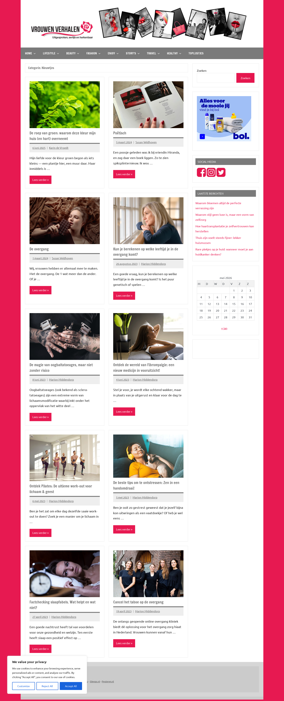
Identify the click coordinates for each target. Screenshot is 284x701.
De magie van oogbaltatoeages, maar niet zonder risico (63, 368)
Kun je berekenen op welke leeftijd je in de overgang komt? (147, 251)
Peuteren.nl (108, 682)
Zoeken (201, 70)
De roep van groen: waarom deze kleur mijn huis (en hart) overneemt (65, 135)
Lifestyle (51, 53)
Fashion (93, 53)
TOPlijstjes (196, 53)
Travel (153, 53)
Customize (23, 686)
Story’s (133, 53)
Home (30, 53)
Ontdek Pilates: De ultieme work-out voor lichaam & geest (63, 489)
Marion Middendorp (153, 264)
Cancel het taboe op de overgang (139, 603)
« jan (224, 328)
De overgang (40, 249)
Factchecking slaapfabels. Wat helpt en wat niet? (65, 605)
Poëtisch (120, 133)
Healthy (174, 53)
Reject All (47, 686)
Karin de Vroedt (58, 147)
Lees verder (40, 180)
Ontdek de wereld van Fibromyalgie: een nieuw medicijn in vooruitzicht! (145, 368)
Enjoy (113, 53)
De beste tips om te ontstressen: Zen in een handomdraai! (145, 486)
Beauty (72, 53)
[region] (47, 675)
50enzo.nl (95, 682)
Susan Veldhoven (146, 142)
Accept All (71, 686)
